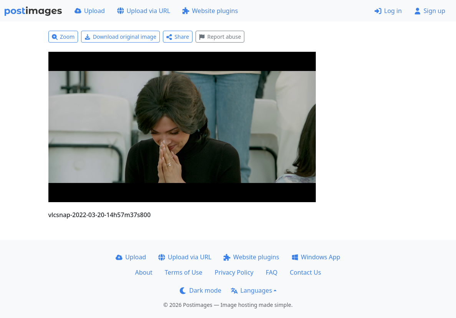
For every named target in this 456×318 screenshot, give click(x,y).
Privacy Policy (234, 272)
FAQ (271, 272)
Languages (251, 290)
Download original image (120, 36)
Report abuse (220, 36)
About (143, 272)
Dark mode (200, 290)
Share (177, 36)
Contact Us (305, 272)
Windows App (316, 257)
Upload (90, 11)
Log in (388, 11)
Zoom (63, 36)
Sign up (429, 11)
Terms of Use (183, 272)
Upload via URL (143, 11)
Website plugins (210, 11)
